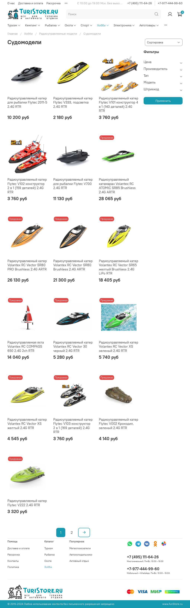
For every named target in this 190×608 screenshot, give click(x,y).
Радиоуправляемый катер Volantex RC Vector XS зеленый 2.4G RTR (118, 346)
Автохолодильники (80, 554)
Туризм (14, 25)
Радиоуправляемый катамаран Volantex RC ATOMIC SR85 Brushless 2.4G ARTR (117, 185)
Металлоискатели (80, 548)
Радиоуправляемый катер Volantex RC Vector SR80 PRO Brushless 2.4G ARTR (27, 265)
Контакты (13, 561)
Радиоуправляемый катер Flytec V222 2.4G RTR (27, 503)
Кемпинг (32, 25)
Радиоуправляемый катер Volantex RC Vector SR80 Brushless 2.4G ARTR (73, 265)
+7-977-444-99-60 (170, 3)
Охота (70, 25)
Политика (13, 567)
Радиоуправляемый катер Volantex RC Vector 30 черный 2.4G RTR (73, 346)
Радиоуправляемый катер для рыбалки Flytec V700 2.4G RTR (73, 183)
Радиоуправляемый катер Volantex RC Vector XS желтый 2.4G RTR (27, 423)
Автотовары (149, 25)
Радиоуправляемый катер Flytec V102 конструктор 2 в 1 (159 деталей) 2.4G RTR (27, 185)
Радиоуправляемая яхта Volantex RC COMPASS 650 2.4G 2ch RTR (25, 346)
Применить (163, 101)
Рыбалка (52, 25)
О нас (11, 3)
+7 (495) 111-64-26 (139, 3)
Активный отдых (79, 561)
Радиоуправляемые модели (58, 33)
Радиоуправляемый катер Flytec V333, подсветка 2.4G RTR (73, 102)
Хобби (103, 25)
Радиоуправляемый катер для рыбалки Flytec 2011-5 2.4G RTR (27, 102)
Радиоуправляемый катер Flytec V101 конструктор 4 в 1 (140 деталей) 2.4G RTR (118, 104)
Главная (12, 33)
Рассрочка (53, 3)
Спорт (87, 25)
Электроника (124, 25)
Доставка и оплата (30, 3)
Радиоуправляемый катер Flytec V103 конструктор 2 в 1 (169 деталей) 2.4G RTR (73, 425)
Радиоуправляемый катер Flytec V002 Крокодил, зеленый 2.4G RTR (118, 423)
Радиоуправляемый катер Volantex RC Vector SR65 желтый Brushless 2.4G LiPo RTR (118, 267)
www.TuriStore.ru (172, 604)
